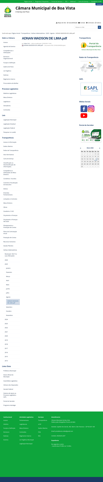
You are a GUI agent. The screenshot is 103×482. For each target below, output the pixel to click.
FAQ (39, 432)
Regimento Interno (25, 436)
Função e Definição (9, 428)
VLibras (98, 23)
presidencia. (58, 431)
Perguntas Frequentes (42, 1)
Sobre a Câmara (8, 38)
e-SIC (39, 424)
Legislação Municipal (26, 444)
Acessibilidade (72, 23)
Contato (82, 23)
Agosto (52, 33)
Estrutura (6, 432)
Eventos (5, 440)
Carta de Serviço (83, 1)
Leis (3, 115)
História (5, 424)
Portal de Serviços (57, 1)
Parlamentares (24, 420)
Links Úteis (6, 366)
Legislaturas (23, 424)
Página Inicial (28, 1)
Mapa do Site (62, 23)
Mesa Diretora (24, 428)
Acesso (5, 420)
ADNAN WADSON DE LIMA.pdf (32, 45)
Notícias (5, 436)
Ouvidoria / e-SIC (96, 1)
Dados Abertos (42, 428)
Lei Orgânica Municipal (27, 440)
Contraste (91, 23)
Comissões (23, 432)
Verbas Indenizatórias (38, 33)
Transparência (25, 33)
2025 (47, 33)
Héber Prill (27, 43)
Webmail (73, 1)
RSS (66, 1)
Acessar (99, 4)
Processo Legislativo (10, 89)
